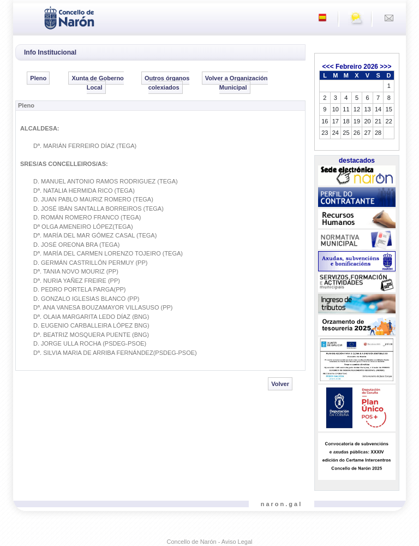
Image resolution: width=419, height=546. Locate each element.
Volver (280, 384)
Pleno (38, 78)
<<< (328, 66)
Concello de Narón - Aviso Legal (210, 541)
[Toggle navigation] (24, 17)
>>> (385, 66)
